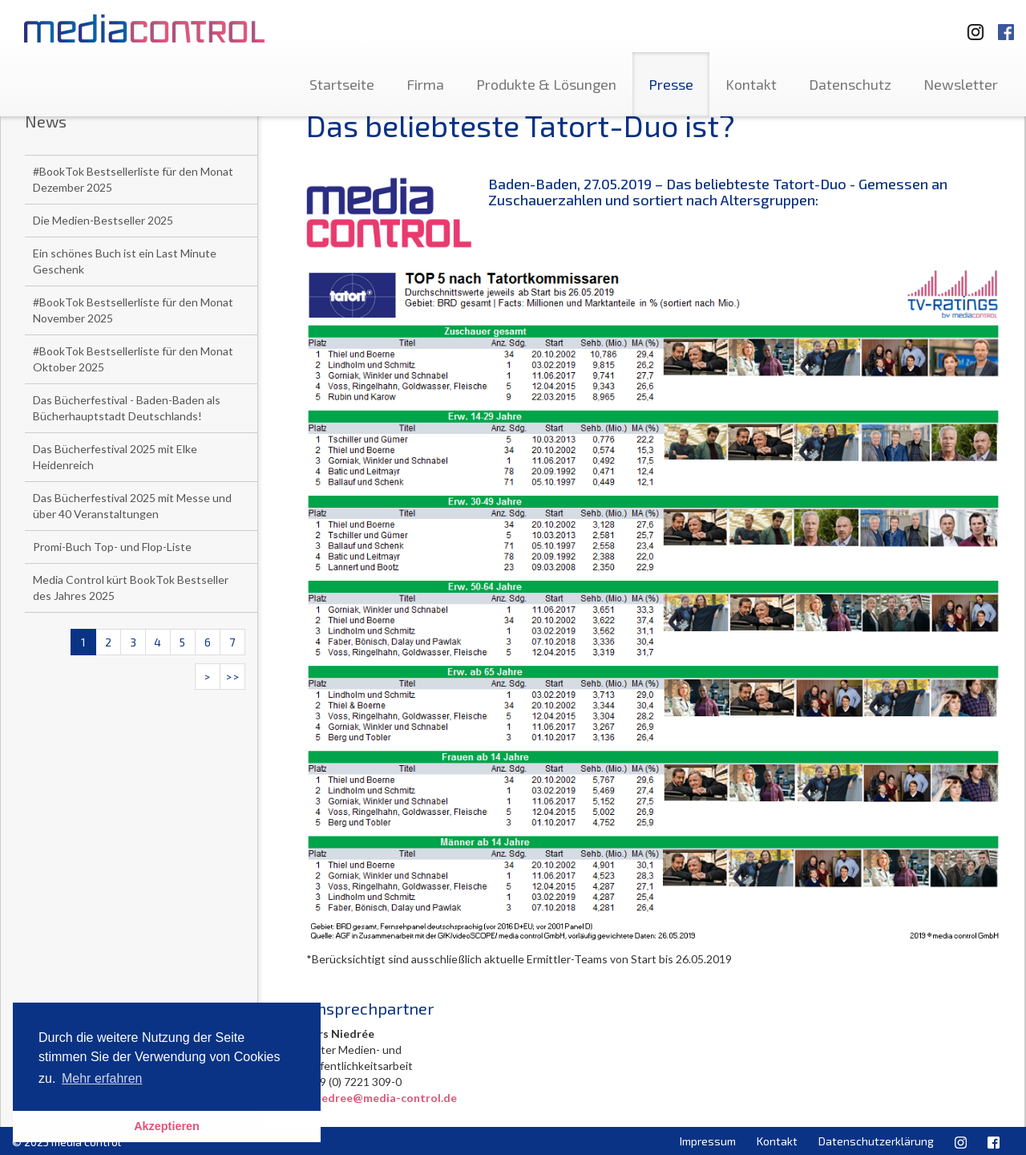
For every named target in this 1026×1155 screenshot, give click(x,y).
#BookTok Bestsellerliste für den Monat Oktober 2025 (133, 359)
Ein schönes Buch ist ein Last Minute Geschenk (124, 261)
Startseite (341, 84)
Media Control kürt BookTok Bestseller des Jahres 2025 (130, 587)
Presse (670, 84)
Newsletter (960, 84)
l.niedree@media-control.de (381, 1097)
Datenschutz (850, 84)
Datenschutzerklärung (876, 1141)
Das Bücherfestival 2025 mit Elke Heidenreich (115, 457)
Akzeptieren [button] (167, 1126)
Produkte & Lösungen (546, 84)
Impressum (708, 1141)
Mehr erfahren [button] (102, 1078)
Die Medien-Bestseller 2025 (103, 220)
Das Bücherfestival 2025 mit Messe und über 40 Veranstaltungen (132, 506)
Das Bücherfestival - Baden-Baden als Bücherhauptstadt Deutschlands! (126, 408)
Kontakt (751, 84)
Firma (425, 84)
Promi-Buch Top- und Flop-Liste (112, 546)
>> (232, 676)
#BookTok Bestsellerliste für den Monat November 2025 (133, 310)
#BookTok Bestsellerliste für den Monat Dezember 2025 (133, 179)
